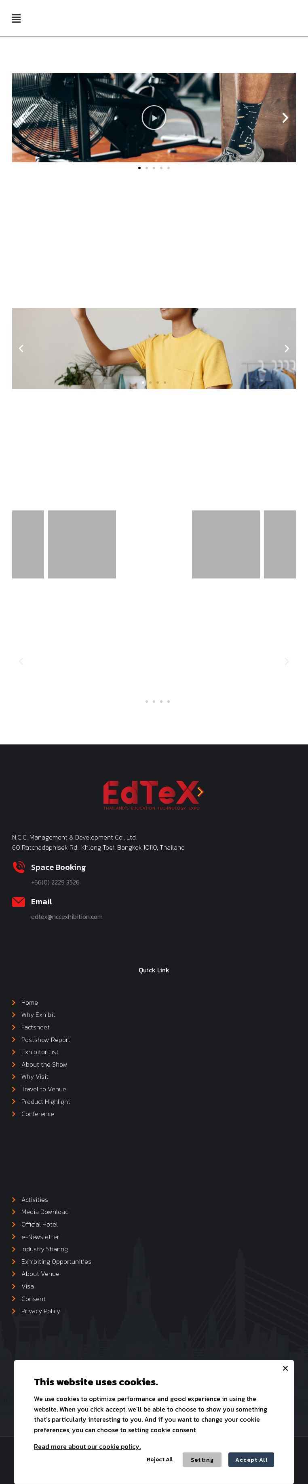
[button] (16, 18)
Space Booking (58, 867)
